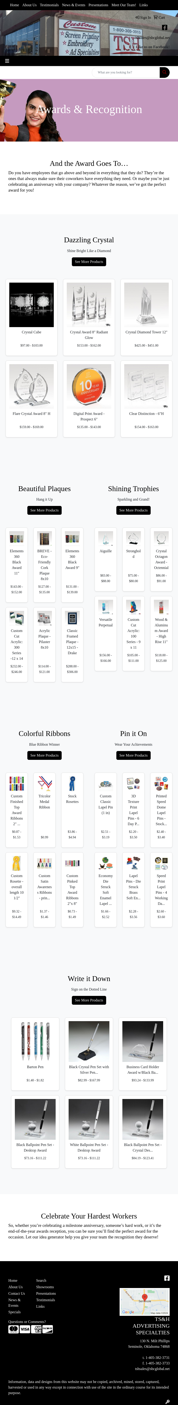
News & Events (73, 5)
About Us (29, 5)
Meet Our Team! (123, 5)
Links (143, 5)
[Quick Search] (126, 72)
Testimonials (49, 5)
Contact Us (16, 1293)
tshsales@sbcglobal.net (152, 38)
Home (14, 5)
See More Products (89, 262)
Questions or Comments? (27, 1322)
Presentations (98, 5)
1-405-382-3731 (158, 1358)
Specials (14, 1312)
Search (41, 1280)
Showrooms (45, 1287)
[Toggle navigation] (7, 61)
